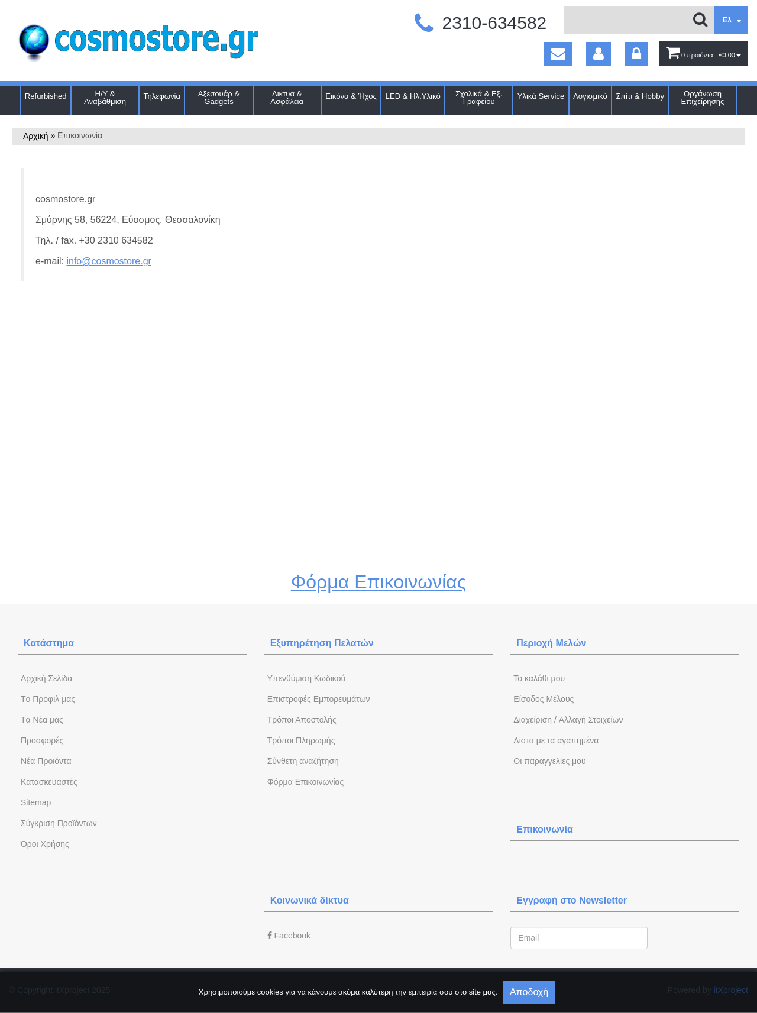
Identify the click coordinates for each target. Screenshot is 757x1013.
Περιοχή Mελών (551, 643)
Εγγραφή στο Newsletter (571, 900)
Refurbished (46, 96)
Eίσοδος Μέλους (543, 699)
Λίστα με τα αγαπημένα (556, 740)
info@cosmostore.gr (108, 261)
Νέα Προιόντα (46, 761)
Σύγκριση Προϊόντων (59, 823)
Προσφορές (42, 740)
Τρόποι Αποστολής (302, 719)
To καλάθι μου (539, 678)
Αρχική (35, 136)
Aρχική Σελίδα (46, 678)
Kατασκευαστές (49, 782)
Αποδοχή (529, 992)
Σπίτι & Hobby (640, 96)
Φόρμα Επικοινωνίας (378, 582)
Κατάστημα (49, 643)
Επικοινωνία (544, 829)
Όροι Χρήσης (45, 844)
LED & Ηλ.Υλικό (413, 96)
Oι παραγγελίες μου (549, 761)
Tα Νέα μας (42, 719)
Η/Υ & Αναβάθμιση (105, 97)
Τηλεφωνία (161, 96)
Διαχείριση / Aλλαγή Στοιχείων (568, 719)
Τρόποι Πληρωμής (301, 740)
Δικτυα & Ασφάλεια (286, 97)
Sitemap (36, 802)
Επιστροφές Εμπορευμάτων (318, 699)
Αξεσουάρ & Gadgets (219, 97)
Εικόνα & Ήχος (351, 96)
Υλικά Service (541, 96)
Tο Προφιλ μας (48, 699)
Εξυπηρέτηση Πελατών (322, 643)
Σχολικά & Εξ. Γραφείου (478, 97)
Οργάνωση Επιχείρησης (702, 97)
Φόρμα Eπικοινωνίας (305, 782)
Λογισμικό (590, 96)
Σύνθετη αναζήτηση (303, 761)
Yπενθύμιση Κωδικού (306, 678)
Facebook (288, 935)
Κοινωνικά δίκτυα (309, 900)
